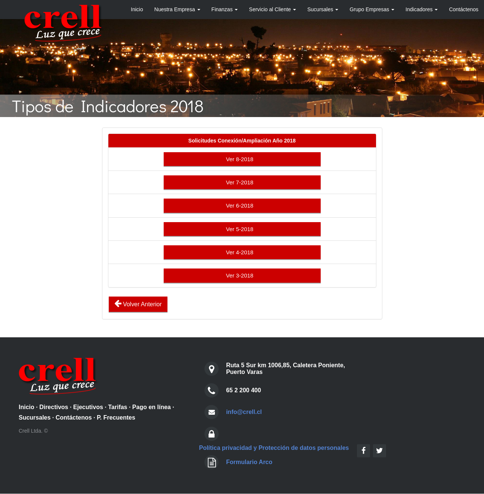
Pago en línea (151, 407)
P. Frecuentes (116, 418)
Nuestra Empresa (177, 9)
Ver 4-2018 (242, 252)
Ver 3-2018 (242, 276)
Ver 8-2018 (242, 159)
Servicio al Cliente (272, 9)
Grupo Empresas (371, 9)
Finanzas (225, 9)
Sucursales (322, 9)
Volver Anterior (138, 304)
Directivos (53, 407)
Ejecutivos (88, 407)
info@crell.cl (244, 412)
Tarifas (117, 407)
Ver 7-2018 (242, 182)
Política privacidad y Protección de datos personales (274, 448)
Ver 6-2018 (242, 205)
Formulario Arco (249, 462)
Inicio (137, 9)
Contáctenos (463, 9)
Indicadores (422, 9)
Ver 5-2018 (242, 229)
